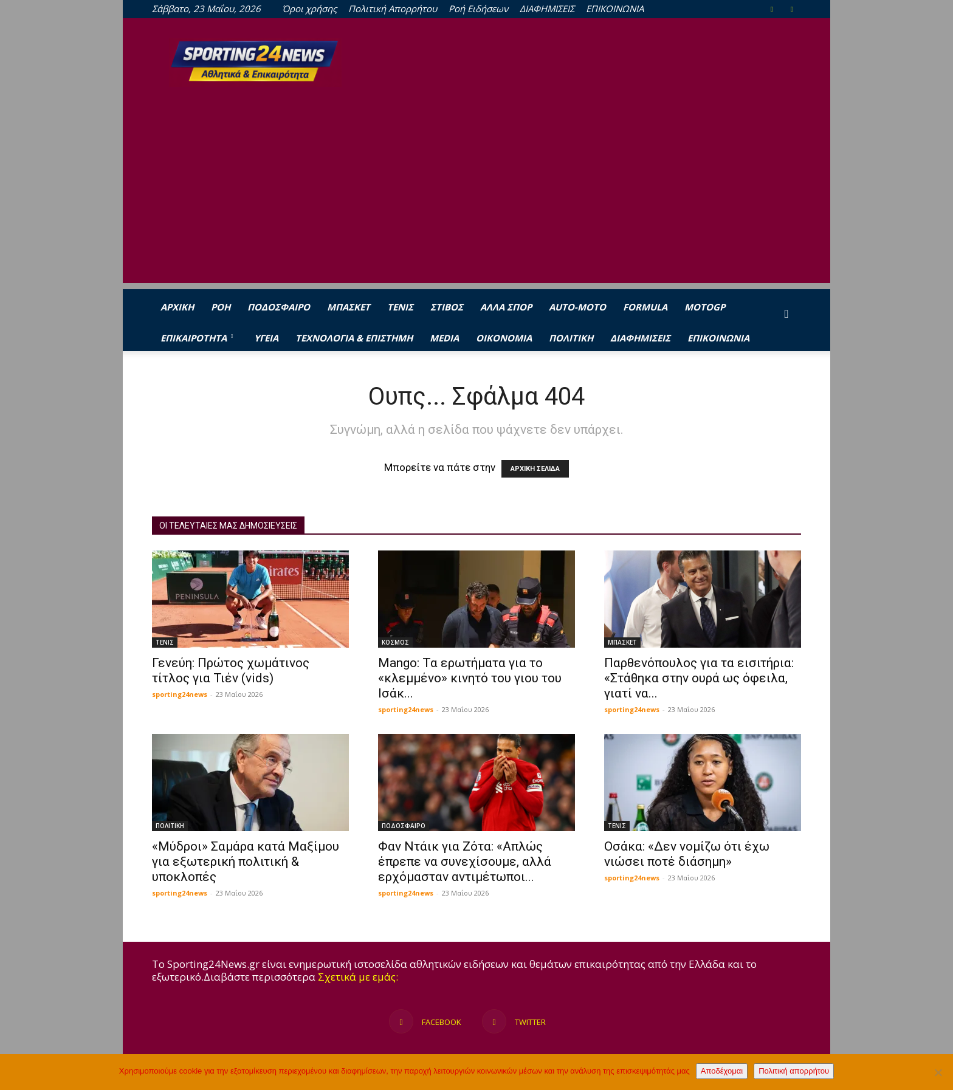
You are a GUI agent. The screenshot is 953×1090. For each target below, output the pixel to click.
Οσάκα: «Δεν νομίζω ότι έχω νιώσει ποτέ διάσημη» (686, 854)
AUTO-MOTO (577, 307)
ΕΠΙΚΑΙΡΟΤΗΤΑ (196, 338)
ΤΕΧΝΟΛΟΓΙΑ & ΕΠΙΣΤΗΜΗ (354, 338)
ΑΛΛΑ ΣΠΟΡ (506, 307)
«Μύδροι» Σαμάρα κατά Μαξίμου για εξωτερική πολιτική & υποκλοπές (245, 861)
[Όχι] (938, 1072)
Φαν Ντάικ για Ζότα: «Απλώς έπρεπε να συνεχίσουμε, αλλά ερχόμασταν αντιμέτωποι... (464, 861)
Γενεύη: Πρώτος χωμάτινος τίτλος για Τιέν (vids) (230, 670)
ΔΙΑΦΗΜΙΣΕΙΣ (547, 8)
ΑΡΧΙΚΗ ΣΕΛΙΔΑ (535, 469)
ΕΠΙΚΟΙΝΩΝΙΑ (615, 8)
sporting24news (179, 694)
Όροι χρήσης (309, 8)
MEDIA (444, 338)
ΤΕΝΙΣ (400, 307)
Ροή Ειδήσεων (478, 8)
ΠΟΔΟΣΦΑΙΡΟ (278, 307)
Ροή (220, 307)
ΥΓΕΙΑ (266, 338)
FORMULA (645, 307)
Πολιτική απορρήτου (794, 1070)
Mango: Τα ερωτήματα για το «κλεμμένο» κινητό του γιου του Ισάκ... (470, 678)
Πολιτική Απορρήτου (392, 8)
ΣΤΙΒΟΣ (446, 307)
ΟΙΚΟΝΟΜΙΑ (504, 338)
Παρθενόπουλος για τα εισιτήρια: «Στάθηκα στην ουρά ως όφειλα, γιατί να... (699, 678)
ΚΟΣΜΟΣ (395, 642)
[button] (786, 314)
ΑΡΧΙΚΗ (177, 307)
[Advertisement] (476, 198)
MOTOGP (704, 307)
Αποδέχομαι (722, 1070)
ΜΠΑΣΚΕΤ (348, 307)
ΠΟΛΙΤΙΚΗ (571, 338)
